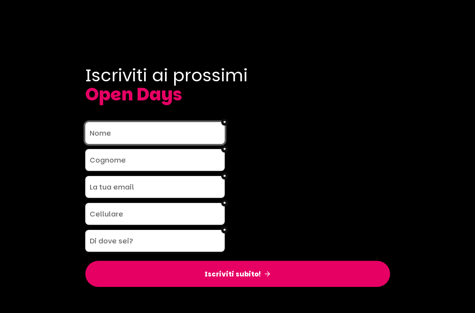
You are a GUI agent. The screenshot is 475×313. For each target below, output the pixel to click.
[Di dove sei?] (155, 241)
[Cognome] (155, 160)
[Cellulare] (155, 214)
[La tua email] (155, 187)
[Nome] (155, 133)
